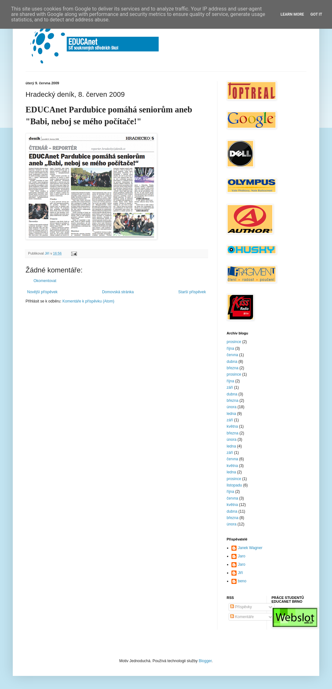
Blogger (205, 661)
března (232, 368)
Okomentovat (45, 281)
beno (242, 581)
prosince (234, 342)
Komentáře (242, 617)
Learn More (292, 14)
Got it (316, 14)
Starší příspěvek (192, 292)
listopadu (234, 485)
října (230, 348)
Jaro (241, 556)
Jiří (240, 572)
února (232, 407)
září (230, 387)
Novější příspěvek (42, 292)
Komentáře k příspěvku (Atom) (88, 301)
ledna (231, 413)
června (232, 355)
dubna (232, 361)
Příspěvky (241, 607)
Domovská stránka (118, 292)
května (232, 426)
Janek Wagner (250, 548)
